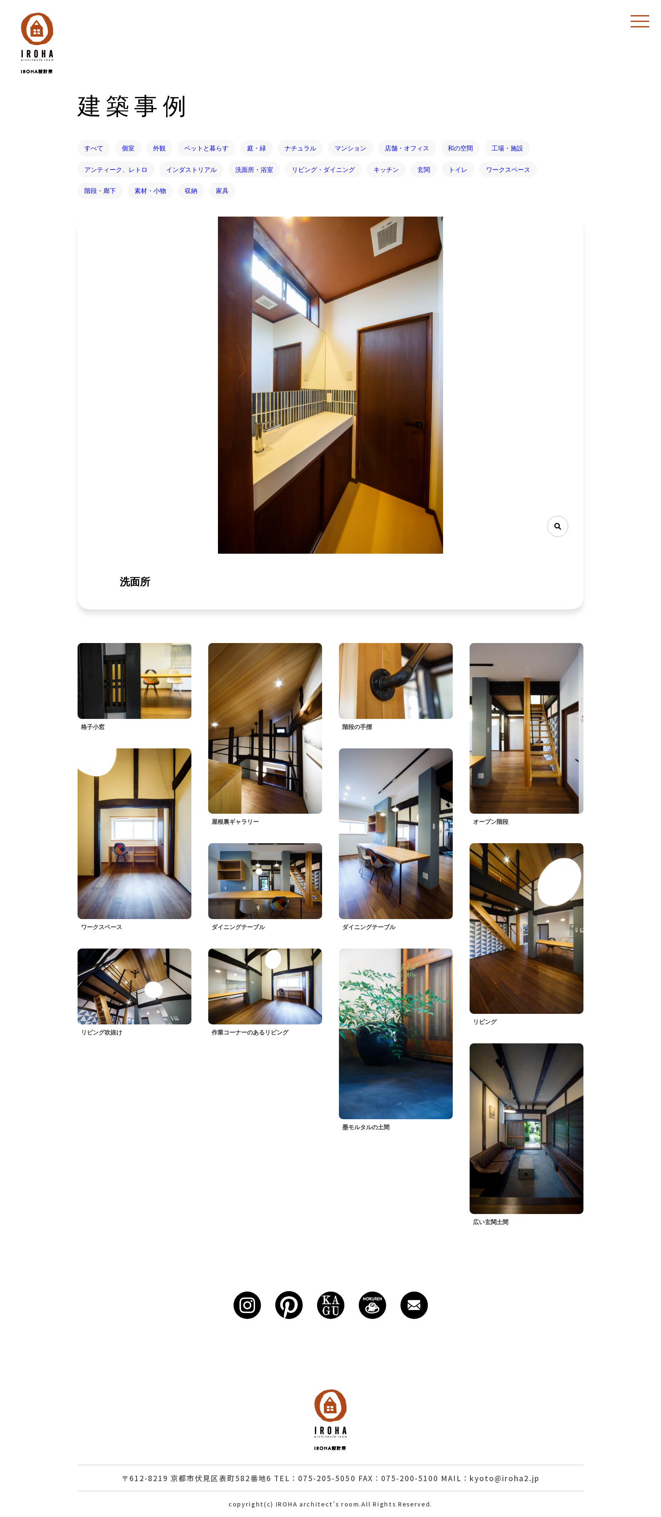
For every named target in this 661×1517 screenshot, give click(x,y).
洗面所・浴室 (254, 169)
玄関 (423, 169)
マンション (350, 148)
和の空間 (460, 148)
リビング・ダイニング (323, 169)
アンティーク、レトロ (116, 169)
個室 (128, 148)
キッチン (386, 169)
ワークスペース (508, 169)
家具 (222, 190)
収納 (191, 190)
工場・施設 (507, 148)
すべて (93, 148)
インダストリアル (191, 169)
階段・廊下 (100, 190)
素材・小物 (150, 190)
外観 (159, 148)
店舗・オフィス (407, 148)
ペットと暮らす (206, 148)
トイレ (458, 169)
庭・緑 (256, 148)
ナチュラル (300, 148)
